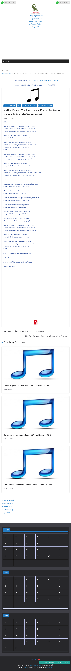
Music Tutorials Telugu (29, 105)
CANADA (40, 81)
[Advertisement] (35, 45)
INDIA (56, 81)
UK (35, 81)
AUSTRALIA (48, 81)
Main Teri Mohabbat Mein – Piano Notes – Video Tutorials (47, 336)
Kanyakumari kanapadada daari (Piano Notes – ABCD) (27, 435)
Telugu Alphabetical (35, 16)
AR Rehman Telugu (35, 24)
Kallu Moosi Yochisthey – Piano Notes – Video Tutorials (23, 331)
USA (30, 81)
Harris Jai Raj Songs (9, 105)
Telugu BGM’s (35, 27)
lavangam (17, 118)
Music (19, 105)
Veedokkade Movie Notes (45, 105)
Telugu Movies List (35, 19)
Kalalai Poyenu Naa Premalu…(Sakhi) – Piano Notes (26, 385)
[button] (5, 61)
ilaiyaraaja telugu (35, 21)
